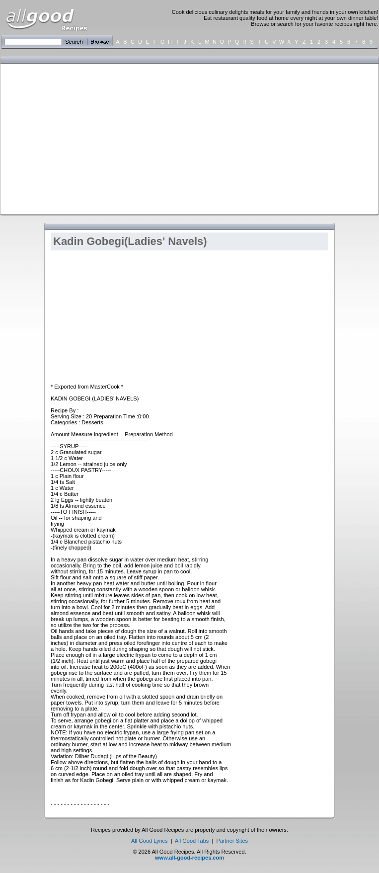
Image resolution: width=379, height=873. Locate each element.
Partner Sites (232, 841)
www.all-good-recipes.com (189, 858)
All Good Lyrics (149, 841)
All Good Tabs (192, 841)
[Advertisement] (136, 138)
